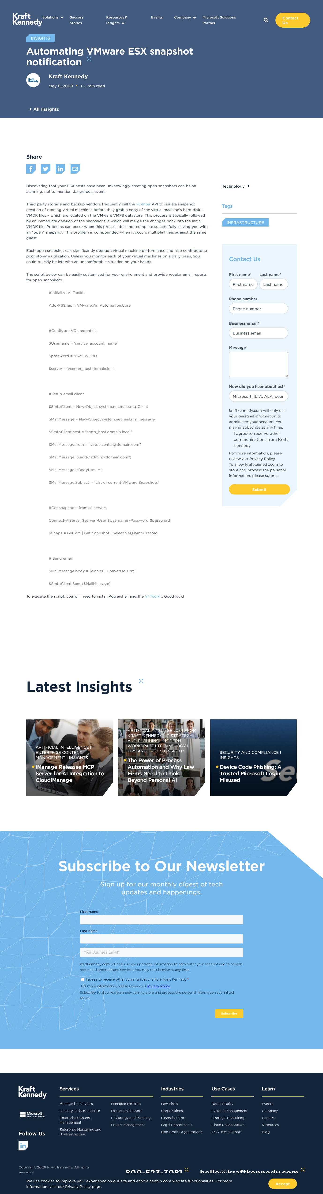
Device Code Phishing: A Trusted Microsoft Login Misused (250, 773)
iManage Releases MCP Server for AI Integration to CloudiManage (70, 773)
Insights (78, 757)
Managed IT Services (76, 1103)
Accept (282, 1183)
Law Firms (169, 1103)
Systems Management (229, 1110)
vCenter (143, 204)
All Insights (46, 109)
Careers (268, 1118)
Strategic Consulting (227, 1118)
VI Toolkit (153, 596)
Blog (266, 1132)
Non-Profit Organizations (181, 1132)
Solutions (50, 17)
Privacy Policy (262, 458)
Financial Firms (173, 1118)
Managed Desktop (126, 1103)
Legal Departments (176, 1125)
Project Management (128, 1125)
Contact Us (290, 20)
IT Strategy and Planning (130, 1118)
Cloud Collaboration (227, 1125)
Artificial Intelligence (62, 747)
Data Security (222, 1103)
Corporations (172, 1110)
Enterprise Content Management (59, 755)
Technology (233, 186)
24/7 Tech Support (226, 1132)
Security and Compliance (249, 752)
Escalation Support (126, 1110)
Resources (270, 1125)
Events (157, 17)
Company (182, 17)
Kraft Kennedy (68, 76)
